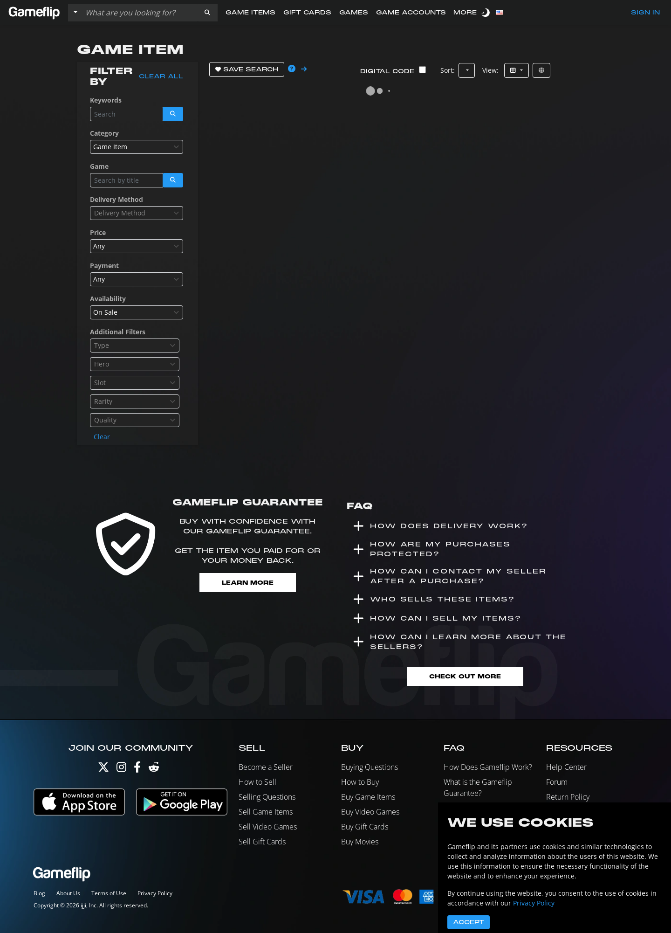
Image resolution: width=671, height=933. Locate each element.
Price (98, 232)
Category (104, 133)
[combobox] (136, 147)
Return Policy (567, 797)
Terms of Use (108, 893)
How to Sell (257, 782)
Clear (102, 436)
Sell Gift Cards (262, 841)
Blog (39, 893)
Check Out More (465, 676)
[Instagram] (121, 769)
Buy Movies (359, 841)
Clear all (161, 76)
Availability (108, 298)
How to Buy (360, 782)
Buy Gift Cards (364, 827)
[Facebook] (137, 769)
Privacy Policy (154, 893)
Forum (557, 782)
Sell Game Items (266, 812)
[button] (207, 12)
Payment (104, 265)
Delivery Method (116, 199)
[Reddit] (153, 769)
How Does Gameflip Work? (488, 767)
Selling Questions (267, 797)
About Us (68, 893)
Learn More (248, 582)
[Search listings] (139, 12)
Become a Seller (266, 767)
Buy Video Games (370, 812)
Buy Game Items (368, 797)
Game (99, 166)
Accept (468, 922)
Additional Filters (117, 331)
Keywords (106, 100)
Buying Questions (369, 767)
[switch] (486, 12)
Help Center (566, 767)
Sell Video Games (268, 827)
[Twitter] (103, 769)
